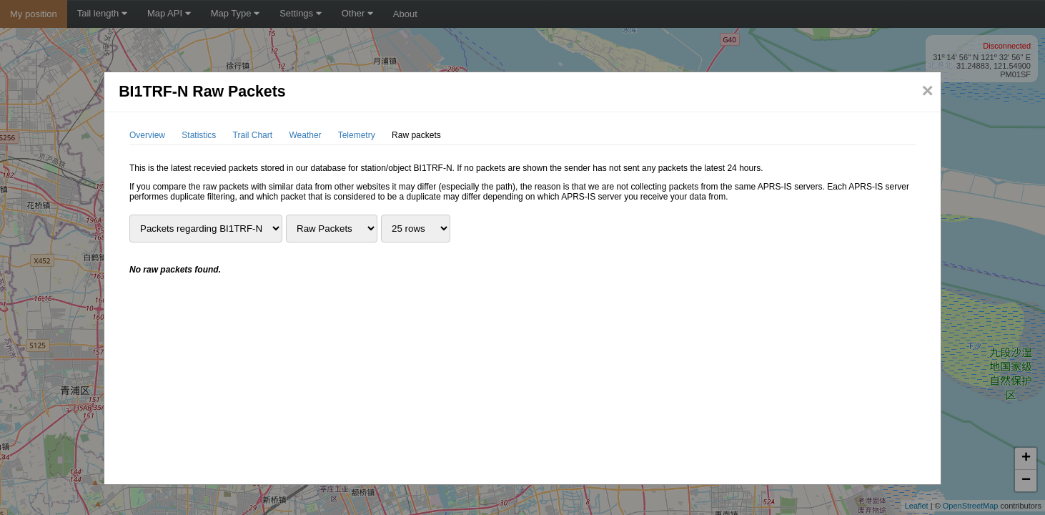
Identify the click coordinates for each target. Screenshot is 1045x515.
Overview (147, 135)
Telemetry (356, 135)
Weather (305, 135)
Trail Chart (253, 135)
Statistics (199, 135)
